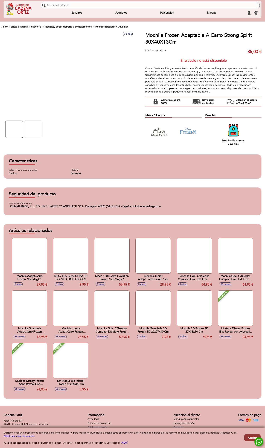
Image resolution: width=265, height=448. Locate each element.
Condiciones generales (186, 419)
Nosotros (76, 13)
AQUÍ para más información (19, 436)
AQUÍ (124, 442)
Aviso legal (94, 419)
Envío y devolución (184, 423)
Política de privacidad (99, 423)
